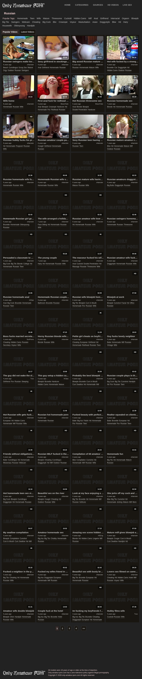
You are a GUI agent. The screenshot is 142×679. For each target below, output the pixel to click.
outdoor (11, 70)
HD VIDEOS (113, 5)
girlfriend (104, 18)
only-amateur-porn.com (23, 673)
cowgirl (41, 146)
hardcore (60, 107)
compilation (81, 460)
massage (75, 267)
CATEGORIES (81, 5)
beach (5, 68)
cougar (116, 538)
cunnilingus (13, 68)
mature (46, 18)
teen (32, 18)
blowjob (135, 18)
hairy (125, 22)
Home (67, 5)
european (84, 342)
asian (95, 22)
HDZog (100, 535)
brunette (110, 68)
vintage (110, 345)
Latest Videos (27, 32)
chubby (54, 538)
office (132, 303)
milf (90, 18)
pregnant (19, 146)
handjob (31, 25)
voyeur (73, 22)
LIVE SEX (127, 5)
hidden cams (80, 18)
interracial (115, 18)
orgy (5, 70)
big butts (110, 185)
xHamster (30, 64)
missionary (7, 463)
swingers (15, 22)
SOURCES (98, 5)
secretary (7, 345)
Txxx (32, 378)
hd (119, 22)
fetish (86, 421)
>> (83, 628)
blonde (79, 107)
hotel (131, 578)
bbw (114, 22)
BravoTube (64, 104)
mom (135, 502)
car (115, 68)
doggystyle (105, 22)
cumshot (117, 303)
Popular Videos (10, 32)
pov (49, 110)
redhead (54, 110)
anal (96, 18)
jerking (119, 502)
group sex (23, 68)
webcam (26, 22)
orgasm (125, 18)
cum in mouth (91, 303)
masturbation (84, 22)
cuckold (68, 18)
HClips (31, 300)
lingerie (96, 538)
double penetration (79, 110)
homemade (22, 18)
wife (39, 18)
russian (18, 70)
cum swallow (77, 384)
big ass (80, 421)
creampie (63, 22)
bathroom (41, 303)
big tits (5, 22)
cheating (36, 22)
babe (109, 342)
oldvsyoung (19, 25)
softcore (82, 502)
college (26, 264)
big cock (47, 22)
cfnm (12, 617)
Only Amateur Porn (22, 5)
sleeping (25, 382)
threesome (57, 18)
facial (123, 303)
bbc (54, 22)
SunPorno (30, 339)
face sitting (42, 225)
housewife (7, 25)
